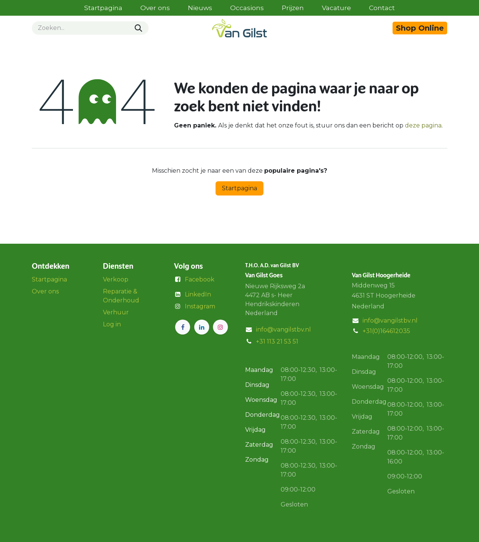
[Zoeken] (138, 28)
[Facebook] (182, 327)
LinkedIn (198, 294)
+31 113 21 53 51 (277, 341)
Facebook (199, 279)
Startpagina (239, 188)
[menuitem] (103, 8)
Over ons (45, 291)
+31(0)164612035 (386, 331)
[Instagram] (220, 327)
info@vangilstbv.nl (283, 329)
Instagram (200, 306)
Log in (112, 324)
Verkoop (115, 279)
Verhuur (116, 312)
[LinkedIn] (201, 327)
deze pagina (423, 125)
